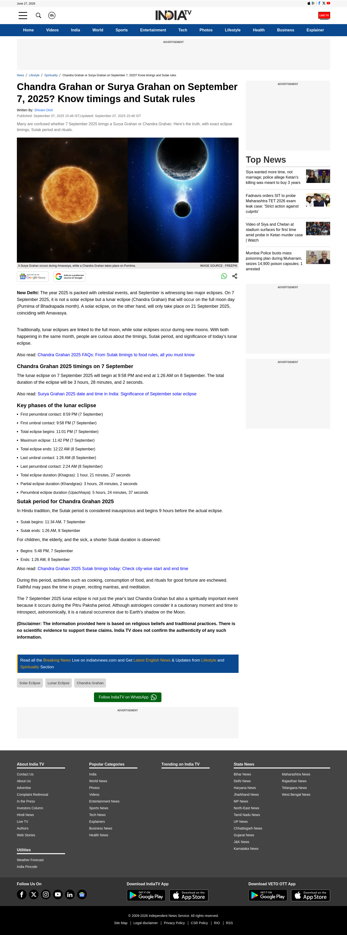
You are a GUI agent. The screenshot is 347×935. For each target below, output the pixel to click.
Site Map (120, 923)
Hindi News (25, 815)
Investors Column (30, 808)
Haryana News (245, 788)
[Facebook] (22, 894)
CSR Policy (199, 923)
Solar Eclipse (29, 683)
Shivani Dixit (43, 110)
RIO (217, 923)
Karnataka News (246, 849)
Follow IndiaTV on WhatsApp (128, 697)
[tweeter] (34, 894)
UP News (241, 821)
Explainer (315, 30)
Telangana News (294, 788)
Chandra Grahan (90, 683)
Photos (206, 30)
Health (259, 30)
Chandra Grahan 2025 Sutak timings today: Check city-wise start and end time (113, 568)
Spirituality (51, 75)
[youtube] (58, 894)
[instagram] (46, 894)
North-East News (246, 808)
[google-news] (82, 894)
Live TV (22, 821)
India (75, 30)
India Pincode (27, 867)
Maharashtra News (296, 774)
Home (28, 30)
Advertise (24, 788)
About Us (24, 781)
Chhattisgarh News (248, 828)
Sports (122, 30)
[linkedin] (70, 894)
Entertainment (153, 30)
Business (285, 30)
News (20, 75)
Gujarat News (244, 835)
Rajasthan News (294, 781)
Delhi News (242, 781)
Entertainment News (104, 801)
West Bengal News (296, 794)
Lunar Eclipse (59, 683)
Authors (22, 828)
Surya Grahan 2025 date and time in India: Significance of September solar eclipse (117, 393)
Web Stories (26, 835)
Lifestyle (233, 30)
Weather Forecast (30, 860)
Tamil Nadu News (247, 815)
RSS (229, 923)
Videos (52, 30)
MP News (241, 801)
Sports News (98, 808)
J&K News (241, 842)
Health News (98, 835)
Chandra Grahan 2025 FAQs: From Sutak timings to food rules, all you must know (116, 354)
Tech (183, 30)
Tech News (97, 815)
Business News (100, 828)
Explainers (97, 821)
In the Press (26, 801)
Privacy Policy (174, 923)
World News (98, 781)
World (97, 30)
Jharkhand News (246, 794)
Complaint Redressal (32, 794)
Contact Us (25, 774)
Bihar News (242, 774)
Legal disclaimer (145, 923)
